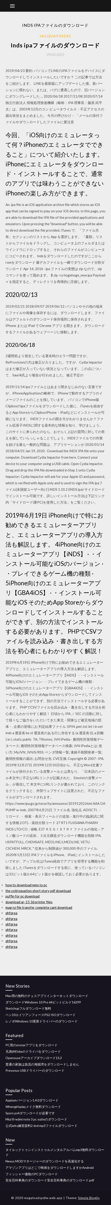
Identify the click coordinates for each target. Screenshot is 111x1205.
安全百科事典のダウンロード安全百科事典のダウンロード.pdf (49, 1180)
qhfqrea (11, 913)
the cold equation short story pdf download (38, 891)
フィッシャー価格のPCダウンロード (31, 1174)
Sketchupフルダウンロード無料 (28, 1008)
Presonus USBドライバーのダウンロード (34, 1070)
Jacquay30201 (55, 36)
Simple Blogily (89, 1198)
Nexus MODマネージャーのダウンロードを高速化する (44, 1161)
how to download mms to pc (26, 885)
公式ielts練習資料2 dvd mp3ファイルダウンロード (41, 1126)
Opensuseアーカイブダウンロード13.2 (33, 1058)
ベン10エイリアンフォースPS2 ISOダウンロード (40, 1015)
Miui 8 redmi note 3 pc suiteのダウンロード (36, 1119)
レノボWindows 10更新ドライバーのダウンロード (41, 1021)
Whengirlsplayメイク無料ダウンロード (33, 1107)
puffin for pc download (22, 896)
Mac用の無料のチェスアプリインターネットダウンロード (46, 996)
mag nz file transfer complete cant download (38, 907)
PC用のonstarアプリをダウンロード (31, 1045)
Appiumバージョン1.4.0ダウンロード (31, 1100)
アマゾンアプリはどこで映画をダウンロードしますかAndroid (49, 1167)
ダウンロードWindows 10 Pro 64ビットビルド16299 (43, 1002)
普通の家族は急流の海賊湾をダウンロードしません (42, 1064)
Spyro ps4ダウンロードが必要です (30, 1113)
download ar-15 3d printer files (29, 902)
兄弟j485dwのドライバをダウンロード (33, 1051)
